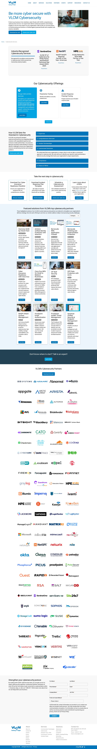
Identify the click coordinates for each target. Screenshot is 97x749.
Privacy (35, 746)
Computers (58, 732)
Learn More (21, 257)
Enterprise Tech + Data (46, 732)
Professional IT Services (46, 734)
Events (27, 734)
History (27, 738)
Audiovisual (58, 729)
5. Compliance (41, 161)
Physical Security (60, 738)
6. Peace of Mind (42, 165)
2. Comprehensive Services (45, 138)
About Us (28, 729)
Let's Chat (48, 359)
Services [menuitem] (41, 2)
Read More (44, 68)
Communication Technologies (47, 729)
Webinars (28, 743)
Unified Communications (61, 739)
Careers (27, 732)
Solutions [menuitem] (49, 2)
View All (48, 121)
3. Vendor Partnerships (44, 143)
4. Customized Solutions (45, 148)
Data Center (58, 730)
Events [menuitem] (63, 2)
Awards (27, 736)
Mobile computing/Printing (62, 734)
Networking (58, 736)
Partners (28, 739)
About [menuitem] (35, 2)
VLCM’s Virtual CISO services (26, 104)
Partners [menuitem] (56, 2)
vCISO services (80, 190)
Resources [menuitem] (78, 2)
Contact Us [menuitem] (86, 2)
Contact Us (28, 730)
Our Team (28, 741)
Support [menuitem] (70, 2)
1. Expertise (41, 133)
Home (2, 41)
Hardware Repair (44, 736)
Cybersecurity (44, 730)
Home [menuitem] (29, 2)
